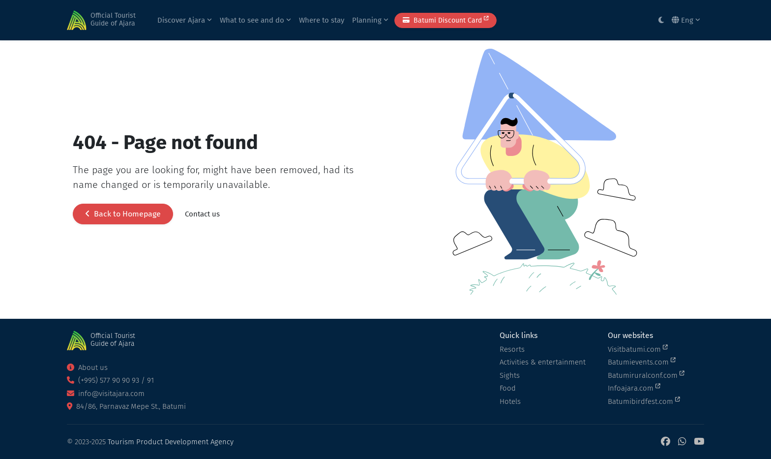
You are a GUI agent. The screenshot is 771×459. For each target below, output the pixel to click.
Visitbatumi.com (638, 349)
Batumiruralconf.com (646, 375)
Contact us (202, 214)
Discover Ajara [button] (184, 20)
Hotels (510, 401)
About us (87, 367)
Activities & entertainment (543, 362)
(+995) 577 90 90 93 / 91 (110, 380)
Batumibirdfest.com (644, 401)
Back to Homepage (123, 213)
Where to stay (321, 20)
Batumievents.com (642, 362)
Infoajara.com (634, 388)
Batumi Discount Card (445, 20)
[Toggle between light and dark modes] (661, 20)
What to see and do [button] (255, 20)
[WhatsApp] (682, 442)
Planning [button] (370, 20)
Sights (510, 375)
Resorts (512, 349)
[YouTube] (699, 442)
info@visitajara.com (106, 393)
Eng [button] (686, 20)
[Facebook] (665, 442)
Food (508, 388)
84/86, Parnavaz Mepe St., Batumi (126, 406)
